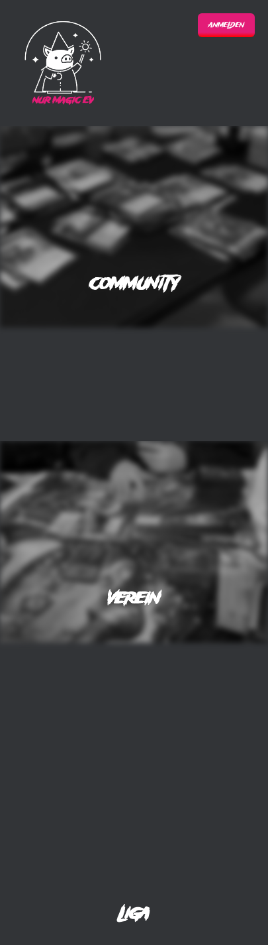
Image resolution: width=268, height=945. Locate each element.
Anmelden (226, 25)
